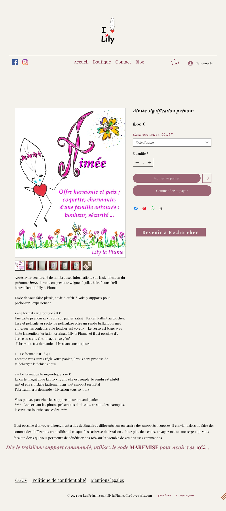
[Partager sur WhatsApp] (152, 208)
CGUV (21, 480)
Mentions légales (107, 480)
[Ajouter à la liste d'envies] (206, 178)
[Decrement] (137, 162)
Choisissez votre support (153, 134)
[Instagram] (25, 62)
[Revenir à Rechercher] (171, 232)
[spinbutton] (143, 162)
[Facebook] (15, 62)
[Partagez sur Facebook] (136, 208)
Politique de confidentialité (59, 480)
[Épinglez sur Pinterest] (144, 208)
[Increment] (150, 162)
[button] (178, 61)
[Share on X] (161, 208)
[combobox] (172, 142)
